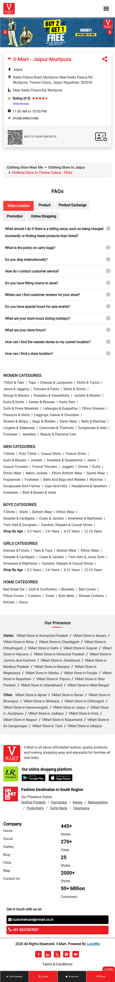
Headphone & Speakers (89, 486)
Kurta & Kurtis (13, 402)
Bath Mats (66, 596)
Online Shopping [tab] (43, 216)
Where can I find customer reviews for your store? (42, 295)
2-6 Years (52, 531)
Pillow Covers (13, 596)
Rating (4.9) (21, 98)
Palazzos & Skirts (16, 415)
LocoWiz (93, 944)
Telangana (81, 808)
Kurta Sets (67, 402)
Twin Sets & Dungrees (20, 525)
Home (7, 831)
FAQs (7, 863)
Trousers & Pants (46, 389)
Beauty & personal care (58, 434)
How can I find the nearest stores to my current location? (48, 342)
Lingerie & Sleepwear (19, 428)
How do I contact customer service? (32, 271)
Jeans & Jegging (16, 389)
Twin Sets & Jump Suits (86, 557)
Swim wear (68, 421)
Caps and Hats (56, 486)
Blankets (67, 589)
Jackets (36, 460)
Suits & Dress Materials (21, 408)
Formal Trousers (44, 467)
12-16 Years (93, 531)
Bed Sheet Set (13, 589)
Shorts (83, 467)
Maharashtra (98, 802)
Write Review (21, 103)
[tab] (57, 232)
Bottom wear (42, 512)
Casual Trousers (15, 467)
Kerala (77, 802)
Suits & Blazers (14, 460)
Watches (96, 480)
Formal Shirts (75, 454)
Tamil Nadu (58, 808)
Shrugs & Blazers (16, 395)
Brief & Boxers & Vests (39, 492)
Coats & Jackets (51, 518)
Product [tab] (44, 205)
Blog (6, 855)
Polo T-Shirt (28, 454)
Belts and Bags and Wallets (64, 480)
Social (8, 839)
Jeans (91, 460)
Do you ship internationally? (26, 260)
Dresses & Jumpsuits (56, 383)
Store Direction (23, 118)
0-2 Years (34, 531)
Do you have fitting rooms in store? (31, 283)
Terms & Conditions (57, 964)
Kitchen (9, 602)
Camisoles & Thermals (56, 428)
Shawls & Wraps (15, 421)
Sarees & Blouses (42, 402)
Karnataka (59, 802)
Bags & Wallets (43, 421)
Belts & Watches (93, 421)
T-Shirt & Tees (13, 383)
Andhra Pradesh (33, 802)
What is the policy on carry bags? (30, 248)
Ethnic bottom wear (67, 473)
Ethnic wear (12, 473)
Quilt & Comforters (43, 589)
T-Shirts (9, 454)
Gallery (8, 847)
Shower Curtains (91, 596)
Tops (32, 383)
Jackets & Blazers (87, 395)
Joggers (67, 467)
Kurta (96, 467)
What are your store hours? (25, 330)
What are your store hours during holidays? (37, 318)
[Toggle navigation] (106, 8)
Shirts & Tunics (88, 383)
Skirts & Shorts (74, 389)
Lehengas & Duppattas (60, 408)
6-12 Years (72, 531)
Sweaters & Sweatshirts (51, 395)
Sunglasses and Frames (21, 486)
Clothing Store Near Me (25, 167)
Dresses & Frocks (16, 550)
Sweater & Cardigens (19, 518)
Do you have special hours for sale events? (37, 307)
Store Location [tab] (18, 206)
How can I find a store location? (29, 354)
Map (6, 871)
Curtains (34, 596)
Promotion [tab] (15, 216)
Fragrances (11, 480)
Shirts (23, 512)
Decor (23, 602)
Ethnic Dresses (93, 408)
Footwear (10, 434)
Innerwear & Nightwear (85, 518)
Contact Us (11, 879)
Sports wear (95, 473)
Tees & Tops (43, 550)
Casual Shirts (51, 454)
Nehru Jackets (37, 473)
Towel (49, 596)
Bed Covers (87, 589)
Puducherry (35, 808)
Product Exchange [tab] (72, 205)
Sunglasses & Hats (92, 428)
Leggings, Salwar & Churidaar (56, 415)
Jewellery (29, 434)
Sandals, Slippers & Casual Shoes (66, 525)
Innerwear (10, 492)
